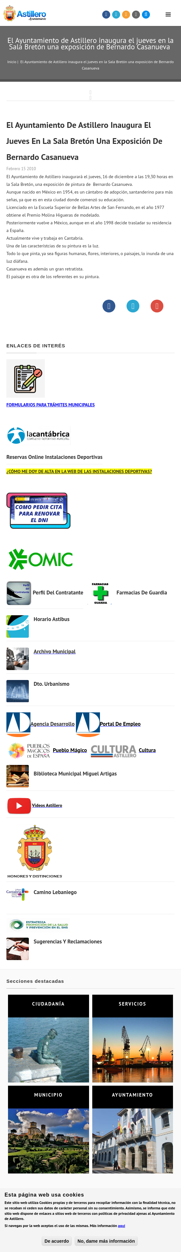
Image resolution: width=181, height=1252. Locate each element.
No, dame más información (106, 1242)
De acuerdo (57, 1242)
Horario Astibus (51, 619)
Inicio (11, 61)
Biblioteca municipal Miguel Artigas (75, 773)
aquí (121, 1226)
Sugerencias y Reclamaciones (68, 941)
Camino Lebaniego (55, 892)
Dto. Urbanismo (51, 683)
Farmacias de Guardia (141, 592)
